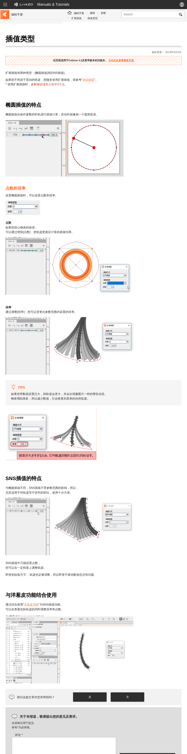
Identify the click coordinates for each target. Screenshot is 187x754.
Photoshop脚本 (20, 127)
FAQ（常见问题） (22, 69)
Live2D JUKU (124, 743)
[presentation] (147, 707)
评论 (81, 697)
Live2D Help (145, 743)
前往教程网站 (19, 45)
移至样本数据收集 (22, 51)
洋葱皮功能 (93, 574)
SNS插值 (150, 70)
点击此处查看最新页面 (152, 51)
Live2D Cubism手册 (23, 40)
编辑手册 (79, 13)
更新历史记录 (19, 63)
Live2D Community (164, 745)
